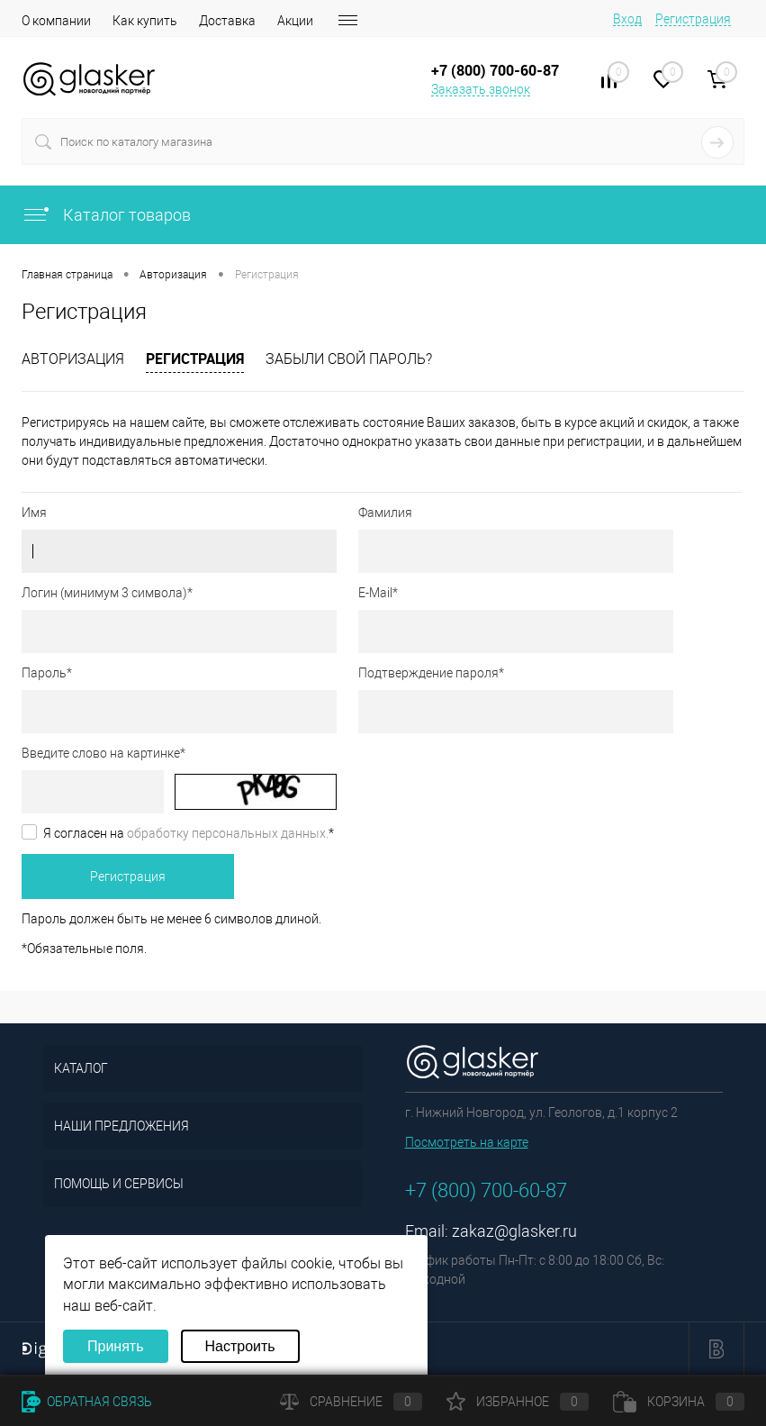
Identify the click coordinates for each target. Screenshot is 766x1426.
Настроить (240, 1346)
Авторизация (73, 359)
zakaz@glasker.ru (514, 1231)
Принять (115, 1346)
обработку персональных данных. (228, 833)
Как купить (145, 21)
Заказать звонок (480, 89)
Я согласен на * (188, 833)
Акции (295, 21)
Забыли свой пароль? (349, 359)
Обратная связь (87, 1401)
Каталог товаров (106, 214)
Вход (627, 19)
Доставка (227, 21)
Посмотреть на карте (466, 1142)
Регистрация (693, 19)
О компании (56, 21)
